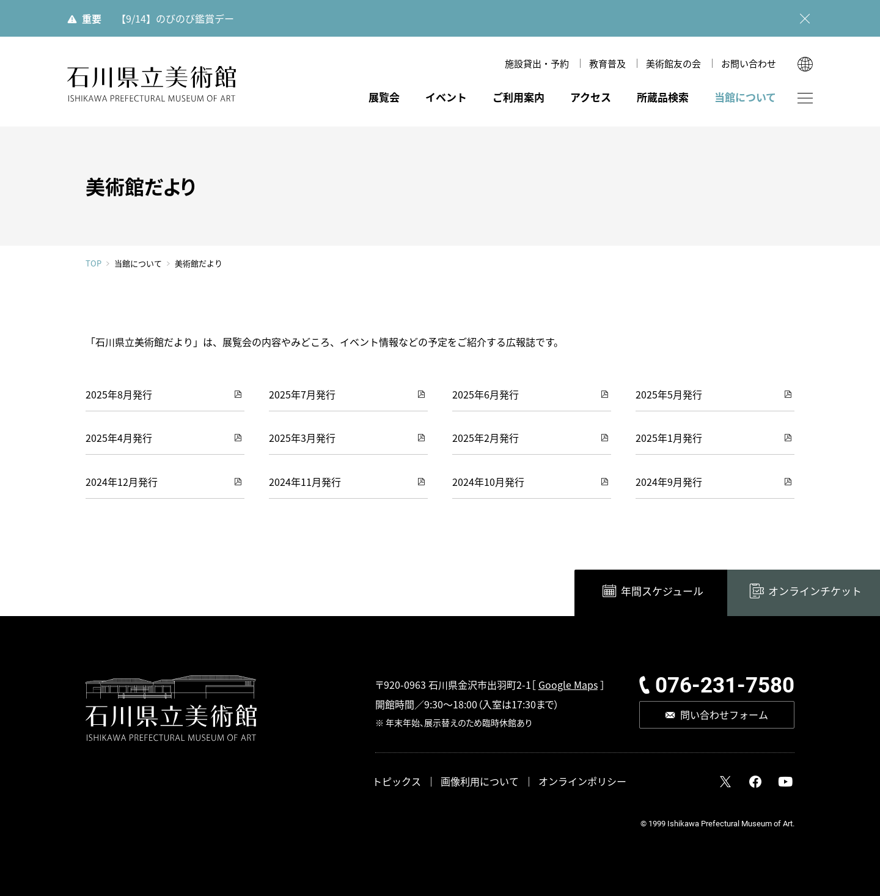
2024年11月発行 (305, 481)
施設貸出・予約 (537, 63)
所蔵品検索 (663, 97)
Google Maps (568, 684)
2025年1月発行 (669, 437)
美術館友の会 (673, 63)
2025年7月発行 (302, 394)
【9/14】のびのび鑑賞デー (175, 18)
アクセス (590, 97)
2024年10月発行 (488, 481)
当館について (745, 97)
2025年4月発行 (119, 437)
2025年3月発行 (302, 437)
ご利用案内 (518, 97)
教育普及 (607, 63)
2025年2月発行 (485, 437)
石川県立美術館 (151, 84)
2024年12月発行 (122, 481)
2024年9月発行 (669, 481)
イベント (446, 97)
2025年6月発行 (485, 394)
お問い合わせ (748, 63)
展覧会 (384, 97)
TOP (93, 263)
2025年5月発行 (669, 394)
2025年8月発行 (119, 394)
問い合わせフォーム (724, 714)
